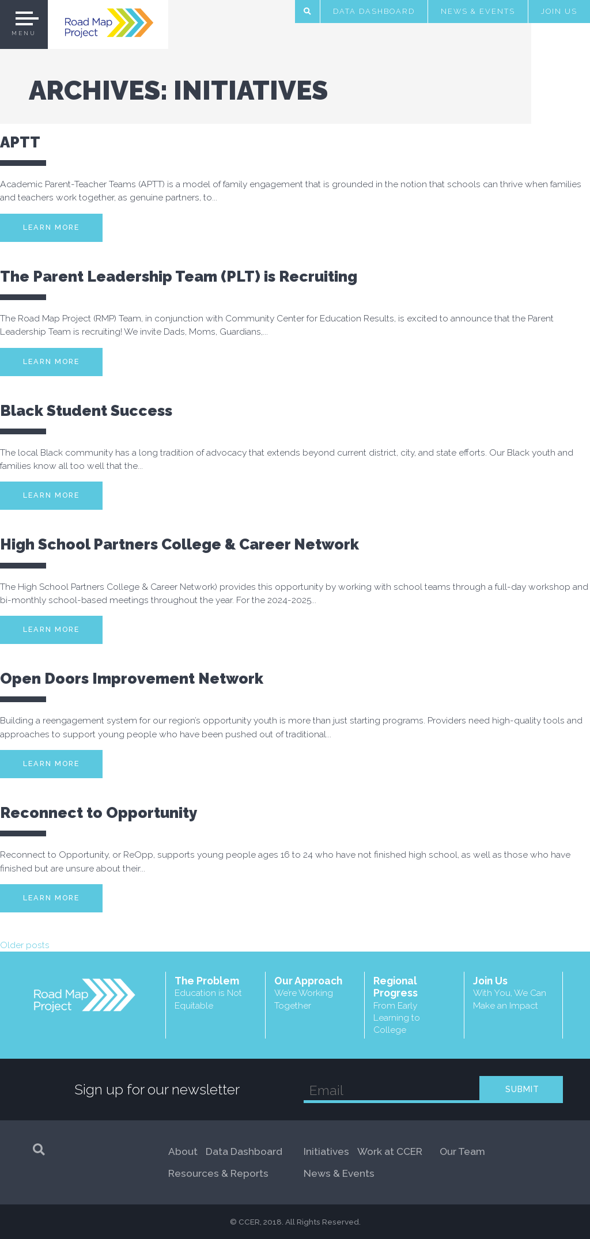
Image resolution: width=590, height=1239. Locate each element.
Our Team (462, 1151)
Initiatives (326, 1151)
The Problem (215, 993)
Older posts (25, 944)
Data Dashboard (374, 11)
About (183, 1151)
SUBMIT (522, 1089)
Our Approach (315, 993)
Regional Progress (414, 1005)
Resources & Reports (218, 1173)
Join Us (559, 11)
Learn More (51, 227)
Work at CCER (389, 1151)
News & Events (478, 11)
